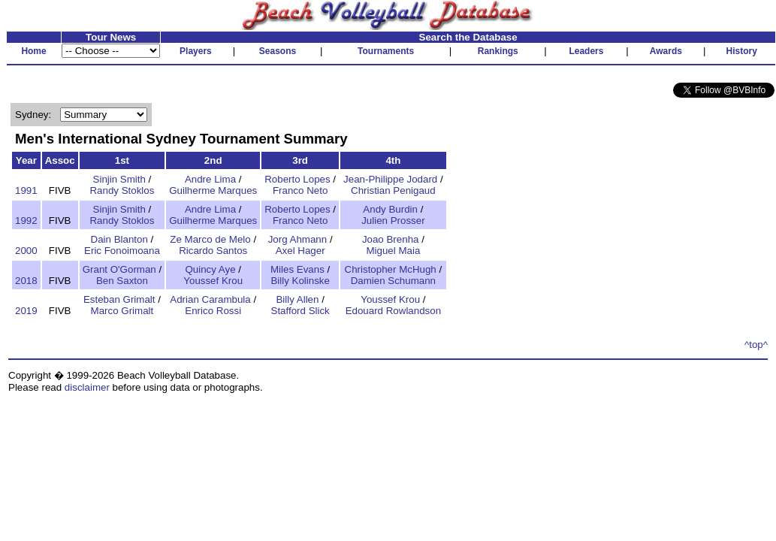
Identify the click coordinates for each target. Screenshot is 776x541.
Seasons (277, 51)
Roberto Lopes (297, 179)
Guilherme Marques (213, 190)
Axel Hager (300, 250)
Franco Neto (300, 190)
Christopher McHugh (390, 269)
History (741, 51)
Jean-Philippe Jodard (390, 179)
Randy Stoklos (121, 190)
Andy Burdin (390, 209)
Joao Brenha (390, 239)
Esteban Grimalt (119, 299)
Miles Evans (297, 269)
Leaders (586, 51)
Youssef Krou (213, 280)
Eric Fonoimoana (122, 250)
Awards (666, 51)
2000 (26, 250)
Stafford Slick (300, 310)
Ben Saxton (122, 280)
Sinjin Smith (119, 179)
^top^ (756, 344)
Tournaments (386, 51)
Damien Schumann (393, 280)
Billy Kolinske (300, 280)
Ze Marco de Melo (210, 239)
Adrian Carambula (210, 299)
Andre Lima (210, 179)
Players (196, 51)
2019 (26, 310)
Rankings (498, 51)
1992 (26, 220)
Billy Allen (297, 299)
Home (33, 51)
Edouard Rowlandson (393, 310)
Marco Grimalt (122, 310)
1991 (26, 190)
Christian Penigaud (393, 190)
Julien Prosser (392, 220)
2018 (26, 280)
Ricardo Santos (213, 250)
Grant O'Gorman (119, 269)
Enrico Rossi (213, 310)
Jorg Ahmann (298, 239)
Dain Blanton (119, 239)
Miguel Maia (393, 250)
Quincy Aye (210, 269)
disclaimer (87, 387)
